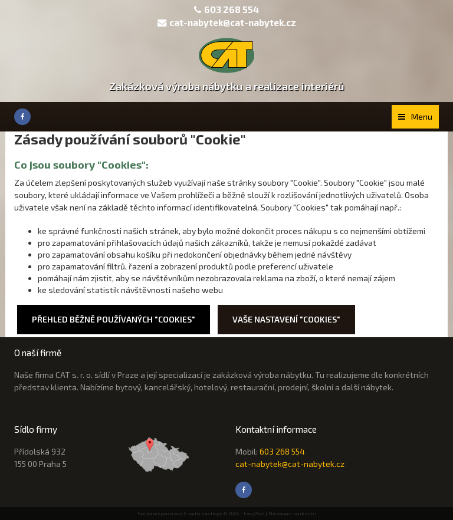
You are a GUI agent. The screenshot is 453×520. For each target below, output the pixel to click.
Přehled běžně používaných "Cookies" (113, 319)
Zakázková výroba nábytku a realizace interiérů (226, 86)
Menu (415, 116)
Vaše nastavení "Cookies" (286, 319)
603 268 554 (231, 9)
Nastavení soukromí (292, 513)
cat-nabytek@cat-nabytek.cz (226, 22)
